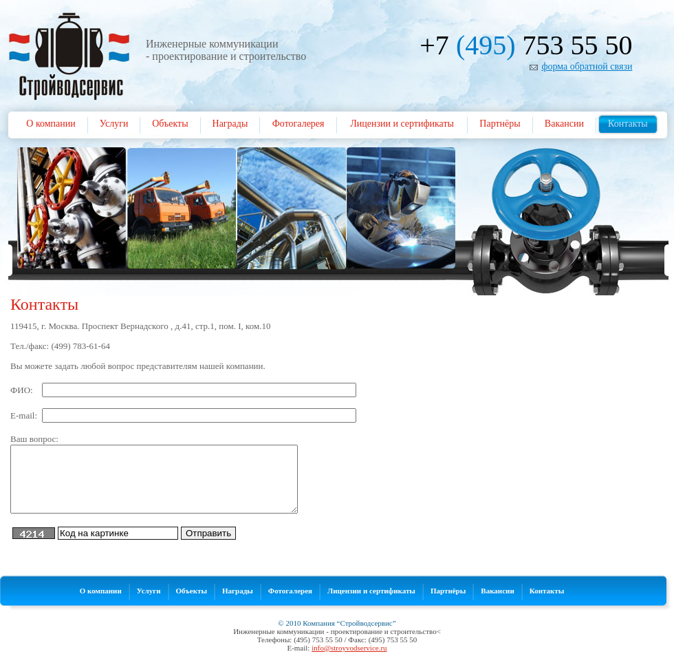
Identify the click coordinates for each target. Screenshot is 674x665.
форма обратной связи (586, 66)
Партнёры (499, 123)
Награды (230, 123)
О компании (50, 123)
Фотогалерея (298, 123)
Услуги (114, 123)
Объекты (170, 123)
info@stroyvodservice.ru (349, 648)
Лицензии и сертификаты (402, 123)
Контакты (628, 123)
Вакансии (564, 123)
